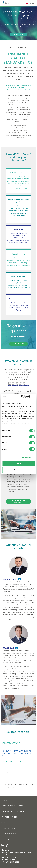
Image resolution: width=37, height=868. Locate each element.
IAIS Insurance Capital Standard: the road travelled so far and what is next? (16, 753)
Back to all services (15, 47)
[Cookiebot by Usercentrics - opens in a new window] (22, 396)
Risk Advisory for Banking (12, 806)
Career (4, 823)
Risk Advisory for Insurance (13, 811)
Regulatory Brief (8, 828)
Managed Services (9, 817)
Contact (5, 839)
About (4, 800)
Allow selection (18, 470)
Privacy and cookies (10, 834)
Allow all (18, 463)
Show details (26, 457)
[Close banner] (34, 396)
